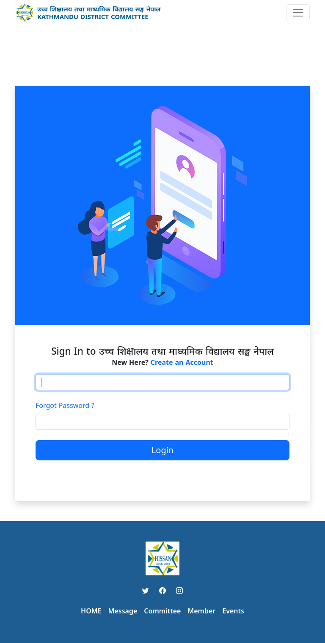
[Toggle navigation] (298, 12)
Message (123, 611)
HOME (91, 611)
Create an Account (182, 362)
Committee (162, 611)
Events (233, 611)
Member (201, 611)
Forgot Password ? (65, 405)
